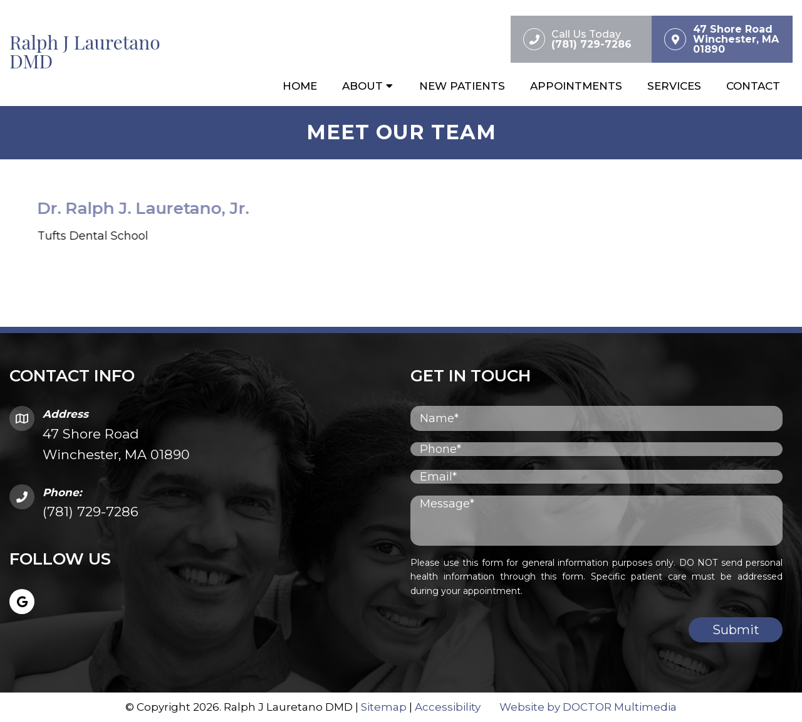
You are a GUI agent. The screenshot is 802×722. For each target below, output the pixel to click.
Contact (753, 86)
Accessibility (448, 707)
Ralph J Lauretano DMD (84, 51)
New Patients (462, 86)
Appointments (576, 86)
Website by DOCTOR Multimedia (588, 707)
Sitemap (384, 707)
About (362, 86)
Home (300, 86)
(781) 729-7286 (90, 511)
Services (674, 86)
